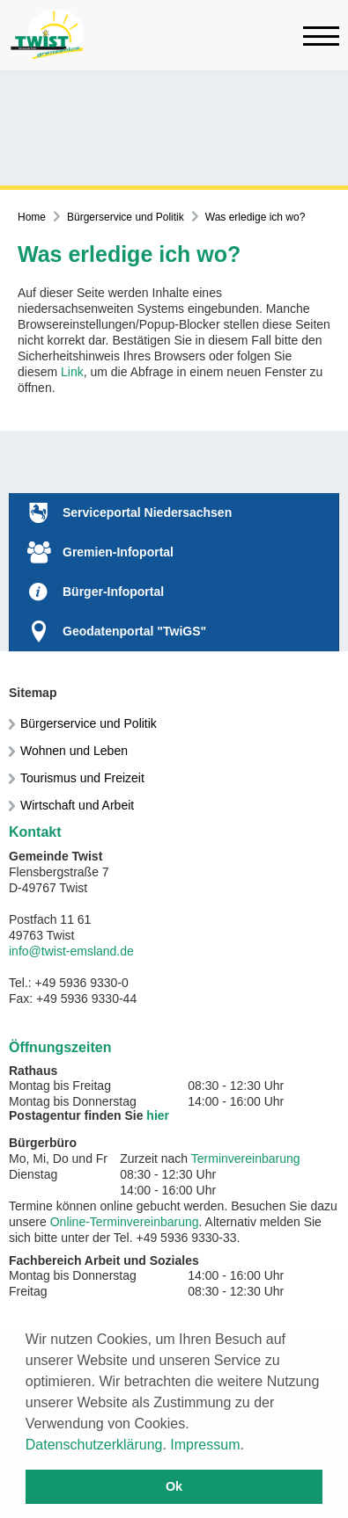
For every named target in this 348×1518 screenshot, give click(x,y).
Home (32, 217)
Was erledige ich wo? (255, 217)
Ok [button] (174, 1486)
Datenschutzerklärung (94, 1444)
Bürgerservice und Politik (125, 217)
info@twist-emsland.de (71, 951)
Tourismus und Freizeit (82, 778)
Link (72, 372)
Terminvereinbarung (245, 1158)
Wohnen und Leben (74, 751)
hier (157, 1115)
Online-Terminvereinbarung (124, 1222)
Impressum (205, 1444)
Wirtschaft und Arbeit (77, 805)
